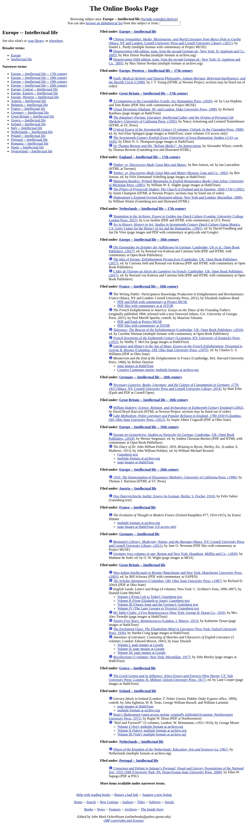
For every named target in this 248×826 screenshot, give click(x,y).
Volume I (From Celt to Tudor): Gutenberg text (149, 597)
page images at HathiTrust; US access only (146, 527)
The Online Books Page (124, 8)
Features (114, 809)
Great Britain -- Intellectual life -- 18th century (153, 400)
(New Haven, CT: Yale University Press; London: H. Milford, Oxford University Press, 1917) (171, 678)
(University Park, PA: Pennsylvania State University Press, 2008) (176, 770)
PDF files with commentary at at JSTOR (145, 306)
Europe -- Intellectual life (137, 31)
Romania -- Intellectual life (29, 143)
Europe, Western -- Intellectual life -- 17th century (156, 70)
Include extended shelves (159, 19)
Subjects (155, 802)
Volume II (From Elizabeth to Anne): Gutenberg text (153, 600)
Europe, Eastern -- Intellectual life (34, 93)
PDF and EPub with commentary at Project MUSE (152, 302)
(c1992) (178, 189)
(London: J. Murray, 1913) (155, 621)
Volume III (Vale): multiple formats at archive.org (151, 734)
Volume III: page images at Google (141, 652)
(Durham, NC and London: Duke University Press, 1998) (165, 109)
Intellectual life (21, 59)
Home (78, 802)
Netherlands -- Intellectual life (32, 132)
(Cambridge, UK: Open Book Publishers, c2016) (178, 330)
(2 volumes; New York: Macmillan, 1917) (151, 657)
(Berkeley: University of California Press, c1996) (175, 477)
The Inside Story (152, 809)
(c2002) (178, 407)
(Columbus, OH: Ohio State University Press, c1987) (167, 581)
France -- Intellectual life (28, 108)
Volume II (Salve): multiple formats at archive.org (152, 730)
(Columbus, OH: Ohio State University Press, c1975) (175, 348)
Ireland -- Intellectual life (28, 124)
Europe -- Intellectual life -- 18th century (39, 78)
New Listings (109, 802)
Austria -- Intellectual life (28, 101)
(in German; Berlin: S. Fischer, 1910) (164, 496)
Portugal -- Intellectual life (29, 139)
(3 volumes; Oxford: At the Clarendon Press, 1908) (178, 129)
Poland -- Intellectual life (28, 136)
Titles (141, 802)
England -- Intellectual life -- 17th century (149, 157)
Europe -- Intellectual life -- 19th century (39, 81)
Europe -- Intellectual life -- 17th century (39, 74)
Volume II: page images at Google (141, 649)
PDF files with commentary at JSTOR (143, 325)
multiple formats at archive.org (138, 458)
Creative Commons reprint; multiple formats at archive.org (158, 370)
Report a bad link (126, 795)
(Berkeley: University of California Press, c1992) (171, 119)
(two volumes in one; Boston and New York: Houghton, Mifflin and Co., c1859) (175, 554)
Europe (16, 55)
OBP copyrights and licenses (123, 820)
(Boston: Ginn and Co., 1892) (170, 173)
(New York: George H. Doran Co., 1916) (169, 613)
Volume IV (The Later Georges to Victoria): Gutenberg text (158, 608)
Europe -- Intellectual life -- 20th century (39, 85)
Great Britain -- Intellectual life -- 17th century (153, 93)
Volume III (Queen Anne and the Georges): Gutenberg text (157, 604)
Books (88, 809)
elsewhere (56, 41)
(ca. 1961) (170, 749)
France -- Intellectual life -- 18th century (148, 286)
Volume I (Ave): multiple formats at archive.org (150, 726)
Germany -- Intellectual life (30, 112)
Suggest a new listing (157, 795)
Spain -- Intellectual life (27, 147)
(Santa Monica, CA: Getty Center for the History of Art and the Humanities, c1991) (175, 226)
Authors (127, 802)
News (101, 809)
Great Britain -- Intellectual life (32, 116)
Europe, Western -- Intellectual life (35, 97)
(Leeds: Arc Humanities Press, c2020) (162, 101)
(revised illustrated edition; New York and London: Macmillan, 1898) (177, 197)
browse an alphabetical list (104, 23)
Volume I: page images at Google (140, 645)
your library (36, 41)
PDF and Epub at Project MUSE (139, 321)
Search (91, 802)
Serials (169, 802)
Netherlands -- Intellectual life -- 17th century (152, 208)
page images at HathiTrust (135, 366)
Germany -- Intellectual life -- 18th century (150, 377)
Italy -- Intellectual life (26, 128)
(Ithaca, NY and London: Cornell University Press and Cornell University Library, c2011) (175, 41)
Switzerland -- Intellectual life (31, 151)
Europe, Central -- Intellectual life (34, 89)
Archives (130, 809)
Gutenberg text (127, 454)
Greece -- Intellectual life (28, 120)
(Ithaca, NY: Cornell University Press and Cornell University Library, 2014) (174, 387)
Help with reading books (93, 795)
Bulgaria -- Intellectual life (29, 105)
